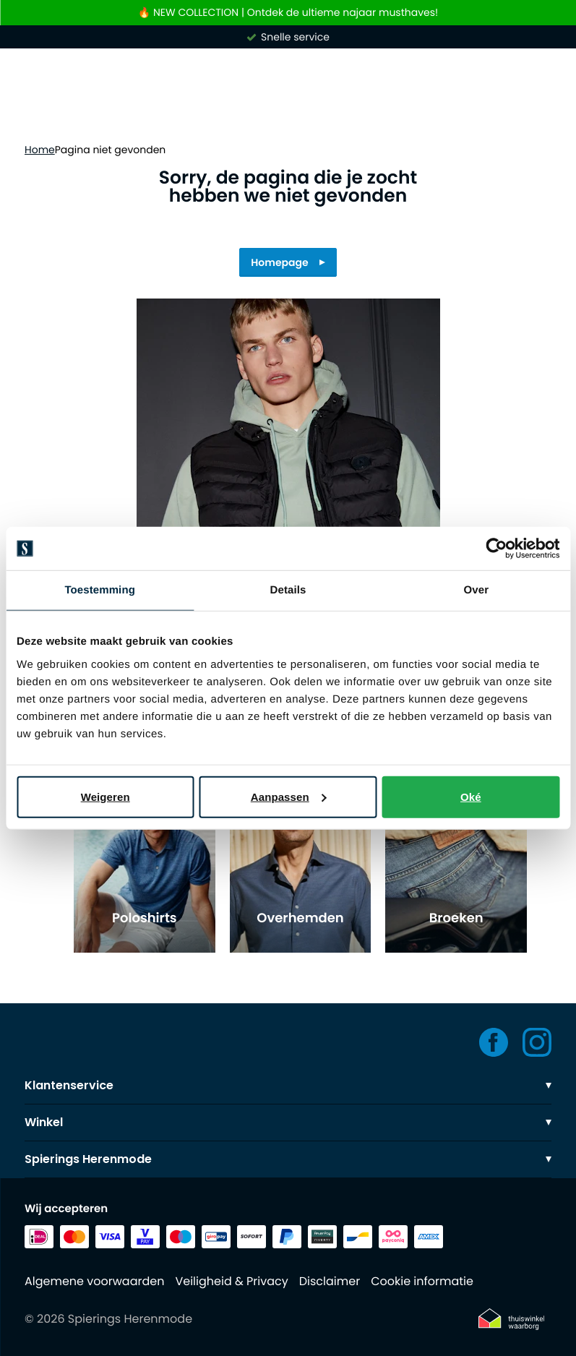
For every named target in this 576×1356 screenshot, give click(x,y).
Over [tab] (476, 590)
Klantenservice (288, 1085)
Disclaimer (329, 1281)
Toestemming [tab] (99, 590)
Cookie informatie (422, 1281)
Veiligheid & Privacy (231, 1281)
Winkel (288, 1122)
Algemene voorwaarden (94, 1281)
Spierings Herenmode (288, 1159)
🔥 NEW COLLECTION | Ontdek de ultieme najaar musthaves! (288, 12)
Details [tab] (288, 590)
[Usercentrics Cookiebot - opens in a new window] (496, 548)
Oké (470, 796)
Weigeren (105, 796)
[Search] (288, 114)
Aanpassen (289, 796)
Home (40, 149)
